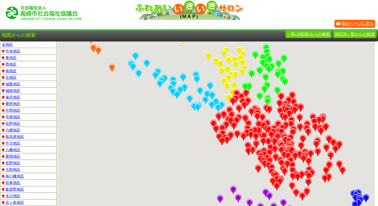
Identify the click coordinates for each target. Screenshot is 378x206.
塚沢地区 (11, 97)
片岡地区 (11, 110)
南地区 (9, 71)
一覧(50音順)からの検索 (308, 34)
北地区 (9, 77)
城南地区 (11, 90)
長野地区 (11, 163)
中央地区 (11, 51)
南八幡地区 (13, 176)
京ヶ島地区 (13, 202)
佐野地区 (11, 123)
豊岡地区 (11, 156)
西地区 (9, 64)
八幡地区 (11, 150)
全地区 (7, 44)
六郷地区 (11, 130)
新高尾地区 (13, 136)
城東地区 (11, 84)
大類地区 (11, 169)
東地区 (9, 58)
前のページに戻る (358, 23)
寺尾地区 (11, 117)
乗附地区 (11, 104)
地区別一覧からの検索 (355, 34)
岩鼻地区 (11, 183)
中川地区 (11, 143)
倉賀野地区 (13, 189)
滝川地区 (11, 196)
